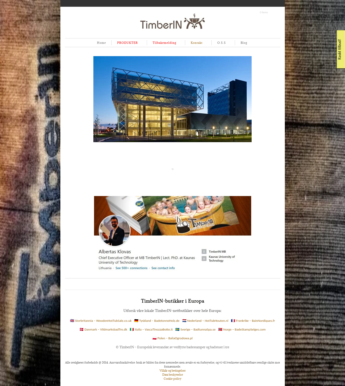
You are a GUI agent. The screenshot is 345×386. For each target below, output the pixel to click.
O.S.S (220, 43)
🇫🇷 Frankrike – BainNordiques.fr (253, 321)
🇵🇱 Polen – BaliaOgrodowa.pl (172, 338)
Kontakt (196, 43)
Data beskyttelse (172, 374)
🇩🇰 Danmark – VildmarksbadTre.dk (103, 329)
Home (101, 42)
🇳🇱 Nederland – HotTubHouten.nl (205, 321)
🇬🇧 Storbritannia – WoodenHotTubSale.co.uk (101, 321)
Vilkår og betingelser (173, 370)
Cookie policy (172, 378)
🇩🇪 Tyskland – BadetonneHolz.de (156, 321)
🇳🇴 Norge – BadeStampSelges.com (242, 329)
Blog (244, 42)
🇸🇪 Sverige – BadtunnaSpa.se (195, 329)
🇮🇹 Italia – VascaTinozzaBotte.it (151, 329)
